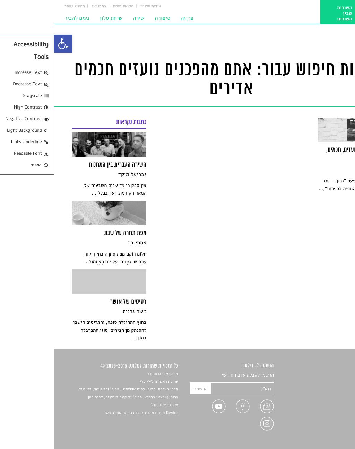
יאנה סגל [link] (104, 405)
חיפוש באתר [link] (20, 6)
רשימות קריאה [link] (323, 399)
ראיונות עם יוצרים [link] (319, 408)
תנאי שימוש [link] (325, 432)
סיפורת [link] (108, 18)
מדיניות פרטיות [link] (322, 424)
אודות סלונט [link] (96, 6)
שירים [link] (331, 383)
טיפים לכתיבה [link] (323, 416)
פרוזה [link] (133, 18)
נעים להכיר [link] (22, 18)
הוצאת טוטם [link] (69, 6)
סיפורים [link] (329, 375)
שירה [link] (84, 18)
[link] (9, 44)
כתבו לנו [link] (45, 6)
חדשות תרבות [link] (324, 391)
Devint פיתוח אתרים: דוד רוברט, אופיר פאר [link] (87, 413)
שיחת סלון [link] (56, 18)
